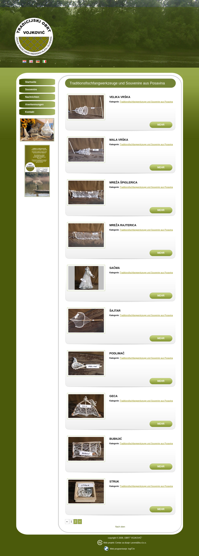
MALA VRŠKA (119, 139)
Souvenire (31, 89)
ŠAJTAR (115, 310)
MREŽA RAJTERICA (123, 225)
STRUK (114, 481)
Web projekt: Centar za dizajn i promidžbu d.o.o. (121, 543)
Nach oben (120, 527)
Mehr (160, 124)
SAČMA (115, 267)
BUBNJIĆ (116, 438)
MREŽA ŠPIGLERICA (124, 182)
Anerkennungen (34, 104)
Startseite (30, 82)
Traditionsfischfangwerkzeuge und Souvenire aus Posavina (146, 102)
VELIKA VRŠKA (120, 97)
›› (80, 521)
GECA (114, 396)
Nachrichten (32, 97)
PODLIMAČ (117, 353)
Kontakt (29, 112)
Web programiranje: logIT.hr (119, 549)
